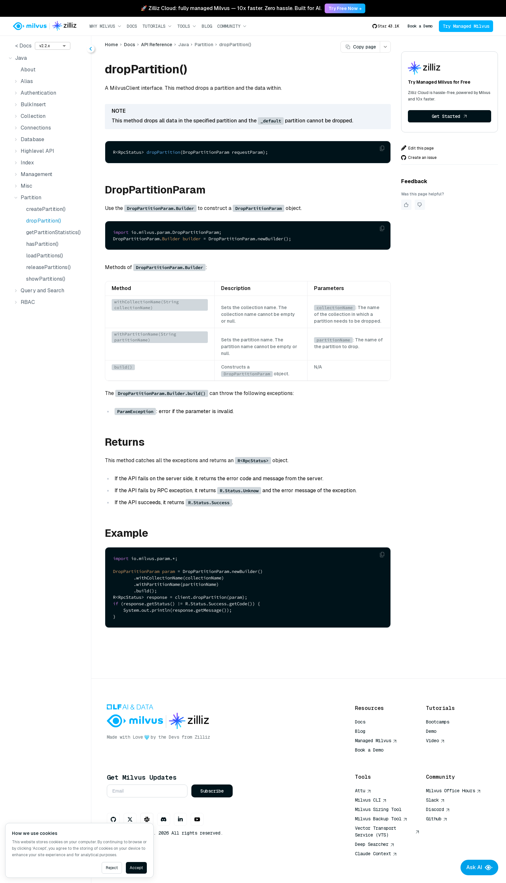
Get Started (449, 116)
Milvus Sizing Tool (378, 809)
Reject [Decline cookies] (112, 867)
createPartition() (46, 209)
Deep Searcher (374, 844)
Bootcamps (437, 722)
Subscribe (212, 791)
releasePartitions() (48, 267)
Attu (363, 791)
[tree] (45, 180)
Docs (132, 26)
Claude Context (376, 854)
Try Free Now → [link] (345, 8)
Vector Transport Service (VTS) (387, 831)
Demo (431, 731)
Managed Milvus (376, 740)
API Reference (156, 44)
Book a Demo (420, 26)
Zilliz (202, 737)
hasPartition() (42, 244)
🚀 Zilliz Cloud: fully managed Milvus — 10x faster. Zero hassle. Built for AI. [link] (231, 8)
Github (436, 819)
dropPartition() (43, 220)
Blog (207, 26)
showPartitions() (45, 278)
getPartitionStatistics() (53, 232)
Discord (438, 809)
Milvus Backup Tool (381, 819)
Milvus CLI (371, 800)
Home (111, 44)
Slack (435, 800)
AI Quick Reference (378, 759)
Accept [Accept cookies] (136, 867)
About (28, 69)
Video (435, 740)
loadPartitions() (44, 255)
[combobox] (52, 46)
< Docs (23, 45)
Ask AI (479, 867)
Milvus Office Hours (453, 791)
